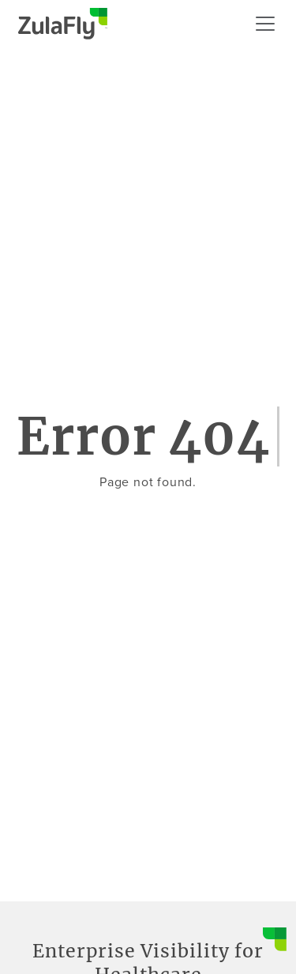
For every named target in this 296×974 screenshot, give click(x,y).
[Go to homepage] (62, 23)
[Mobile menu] (265, 24)
